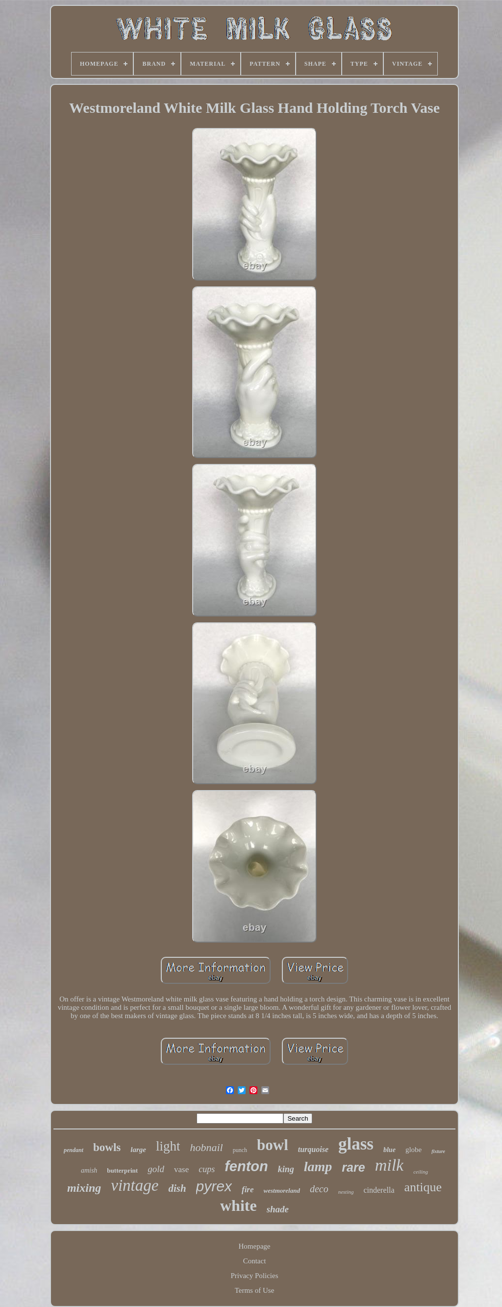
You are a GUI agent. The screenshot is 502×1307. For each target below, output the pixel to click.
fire (248, 1189)
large (138, 1149)
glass (356, 1143)
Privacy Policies (254, 1276)
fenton (246, 1166)
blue (389, 1149)
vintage (134, 1185)
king (286, 1169)
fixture (438, 1151)
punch (240, 1150)
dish (177, 1188)
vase (181, 1169)
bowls (107, 1147)
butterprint (122, 1170)
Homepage (255, 1246)
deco (319, 1188)
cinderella (378, 1190)
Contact (254, 1261)
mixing (84, 1187)
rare (353, 1167)
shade (278, 1209)
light (168, 1146)
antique (423, 1187)
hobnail (206, 1147)
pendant (73, 1150)
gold (156, 1169)
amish (89, 1170)
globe (413, 1149)
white (238, 1205)
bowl (272, 1144)
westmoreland (282, 1190)
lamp (318, 1166)
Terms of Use (255, 1290)
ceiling (420, 1172)
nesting (346, 1192)
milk (389, 1165)
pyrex (214, 1186)
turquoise (313, 1149)
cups (207, 1169)
